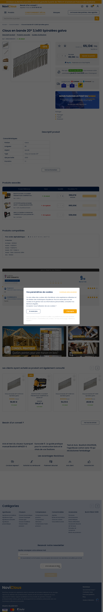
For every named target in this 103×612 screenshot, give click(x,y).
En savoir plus (33, 311)
